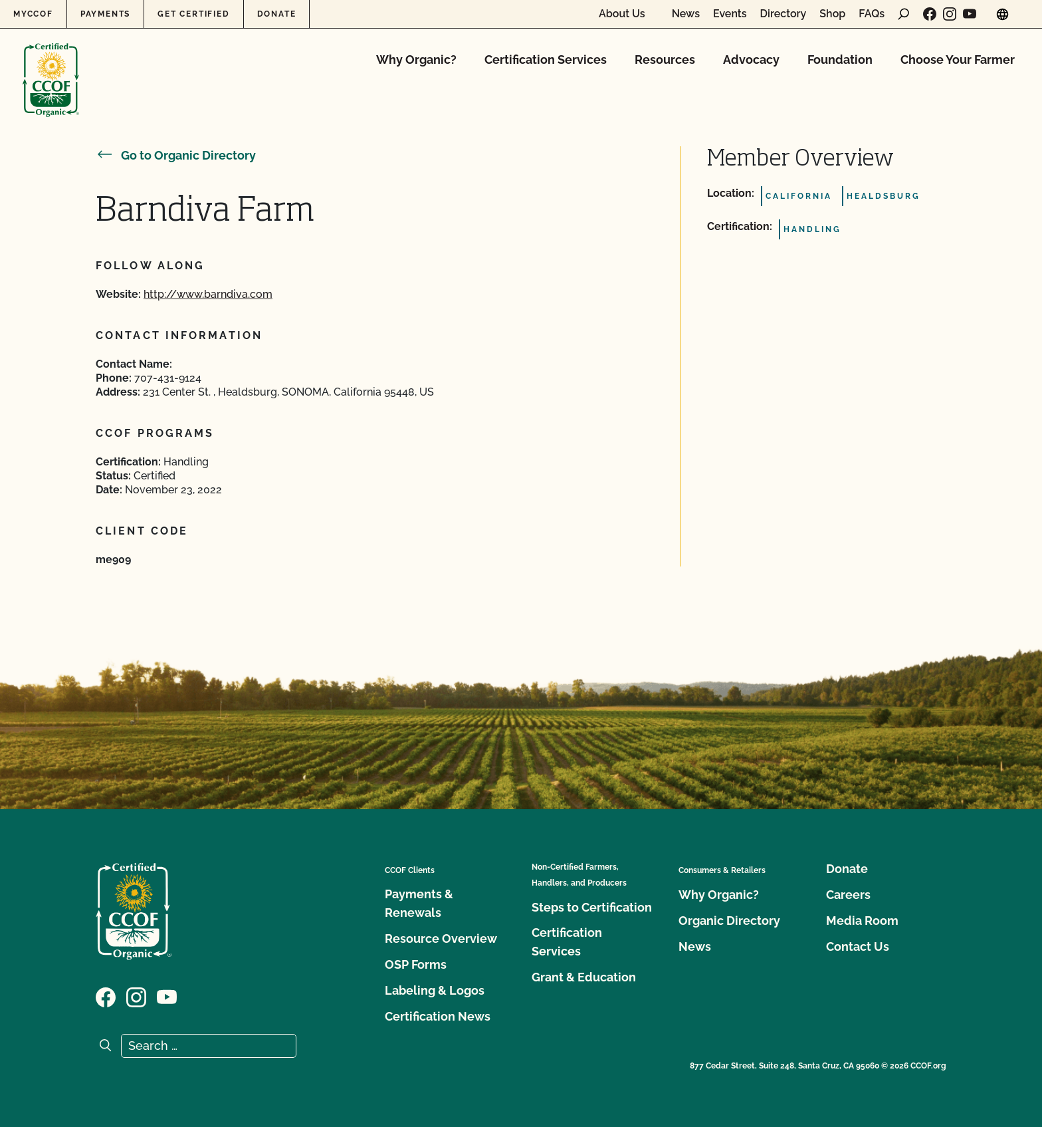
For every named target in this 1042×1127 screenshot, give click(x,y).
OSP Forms (416, 964)
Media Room (862, 921)
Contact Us (857, 946)
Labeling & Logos (434, 990)
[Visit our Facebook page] (929, 14)
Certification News (437, 1016)
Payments (105, 14)
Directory (783, 14)
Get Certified (193, 14)
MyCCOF (33, 14)
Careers (848, 895)
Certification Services (545, 59)
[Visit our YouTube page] (969, 14)
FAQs (872, 14)
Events (730, 14)
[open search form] (904, 14)
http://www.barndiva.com (208, 294)
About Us (622, 14)
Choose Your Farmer (957, 59)
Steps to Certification (592, 907)
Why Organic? (416, 59)
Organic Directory (729, 921)
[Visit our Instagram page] (949, 14)
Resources (665, 59)
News (686, 14)
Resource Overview (441, 938)
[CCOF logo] (50, 66)
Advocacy (751, 59)
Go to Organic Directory (176, 155)
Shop (832, 14)
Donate (276, 14)
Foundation (840, 59)
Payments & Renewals (419, 903)
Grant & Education (584, 977)
